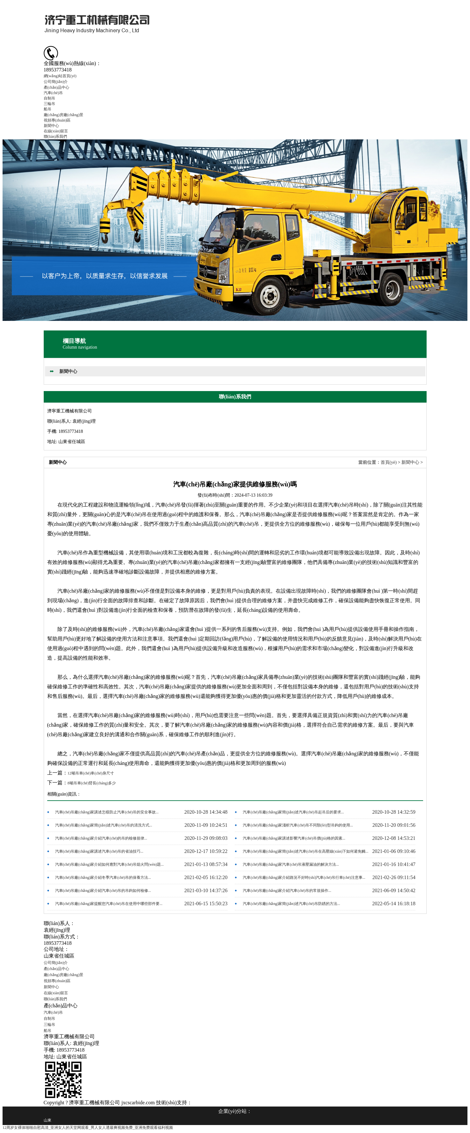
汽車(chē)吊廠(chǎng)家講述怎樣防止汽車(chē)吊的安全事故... (107, 812)
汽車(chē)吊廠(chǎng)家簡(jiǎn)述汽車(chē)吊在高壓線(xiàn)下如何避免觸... (305, 851)
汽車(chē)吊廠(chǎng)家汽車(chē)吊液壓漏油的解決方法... (291, 864)
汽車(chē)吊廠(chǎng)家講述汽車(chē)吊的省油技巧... (99, 851)
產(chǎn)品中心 (56, 87)
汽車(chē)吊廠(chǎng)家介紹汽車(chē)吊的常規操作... (287, 890)
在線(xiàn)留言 (56, 131)
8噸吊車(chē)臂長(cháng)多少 (92, 783)
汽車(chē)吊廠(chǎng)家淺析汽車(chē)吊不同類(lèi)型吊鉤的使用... (298, 825)
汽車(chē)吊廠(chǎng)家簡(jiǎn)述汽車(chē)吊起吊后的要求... (293, 812)
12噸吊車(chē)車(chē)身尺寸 (91, 773)
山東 (47, 1120)
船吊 (47, 109)
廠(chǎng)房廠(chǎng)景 (64, 115)
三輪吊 (49, 103)
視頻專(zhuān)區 (57, 120)
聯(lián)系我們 (55, 136)
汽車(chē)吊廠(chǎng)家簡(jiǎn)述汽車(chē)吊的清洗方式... (103, 825)
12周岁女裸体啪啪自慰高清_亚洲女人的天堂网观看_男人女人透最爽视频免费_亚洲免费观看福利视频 (88, 1127)
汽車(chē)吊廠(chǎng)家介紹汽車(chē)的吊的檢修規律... (101, 838)
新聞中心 (51, 125)
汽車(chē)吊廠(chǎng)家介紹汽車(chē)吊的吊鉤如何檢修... (103, 890)
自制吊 (49, 98)
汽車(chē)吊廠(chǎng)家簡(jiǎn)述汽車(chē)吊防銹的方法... (291, 903)
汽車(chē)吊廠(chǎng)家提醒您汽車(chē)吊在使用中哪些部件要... (109, 903)
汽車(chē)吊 (53, 93)
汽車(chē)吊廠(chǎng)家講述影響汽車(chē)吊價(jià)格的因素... (294, 838)
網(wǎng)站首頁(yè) (60, 76)
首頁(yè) (389, 462)
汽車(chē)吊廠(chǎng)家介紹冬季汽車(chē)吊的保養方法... (103, 877)
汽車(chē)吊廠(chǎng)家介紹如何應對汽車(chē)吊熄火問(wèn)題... (109, 864)
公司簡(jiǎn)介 (56, 81)
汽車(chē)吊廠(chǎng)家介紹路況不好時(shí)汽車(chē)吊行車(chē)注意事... (304, 877)
